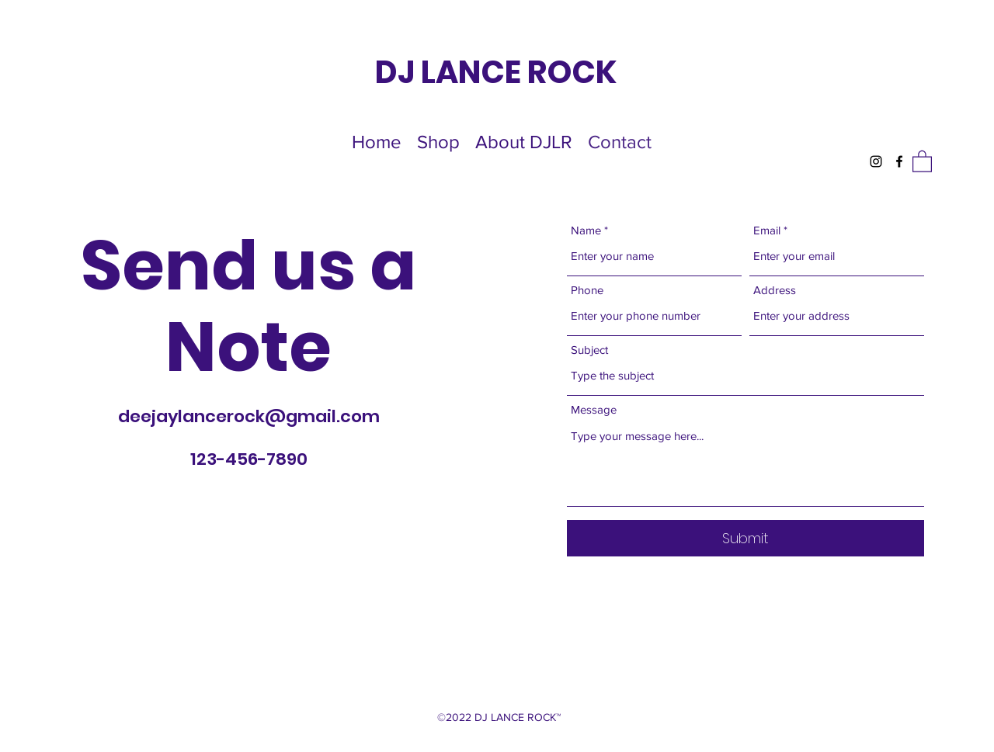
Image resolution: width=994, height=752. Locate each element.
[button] (922, 160)
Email (766, 230)
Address (774, 290)
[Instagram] (876, 161)
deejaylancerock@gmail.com (249, 416)
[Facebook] (899, 161)
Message (594, 409)
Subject (589, 349)
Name (586, 230)
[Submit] (745, 538)
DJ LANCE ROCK (496, 72)
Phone (587, 290)
